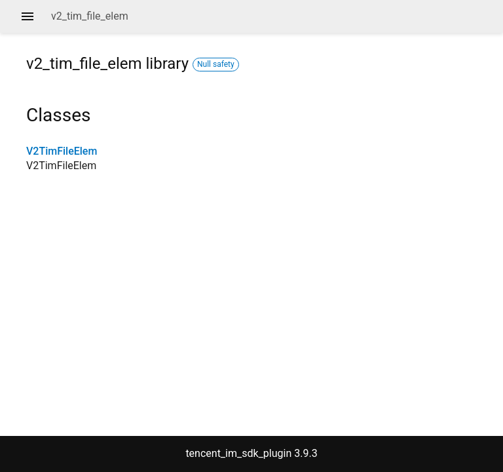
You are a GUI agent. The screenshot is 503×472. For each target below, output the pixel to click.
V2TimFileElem (61, 151)
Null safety (215, 64)
